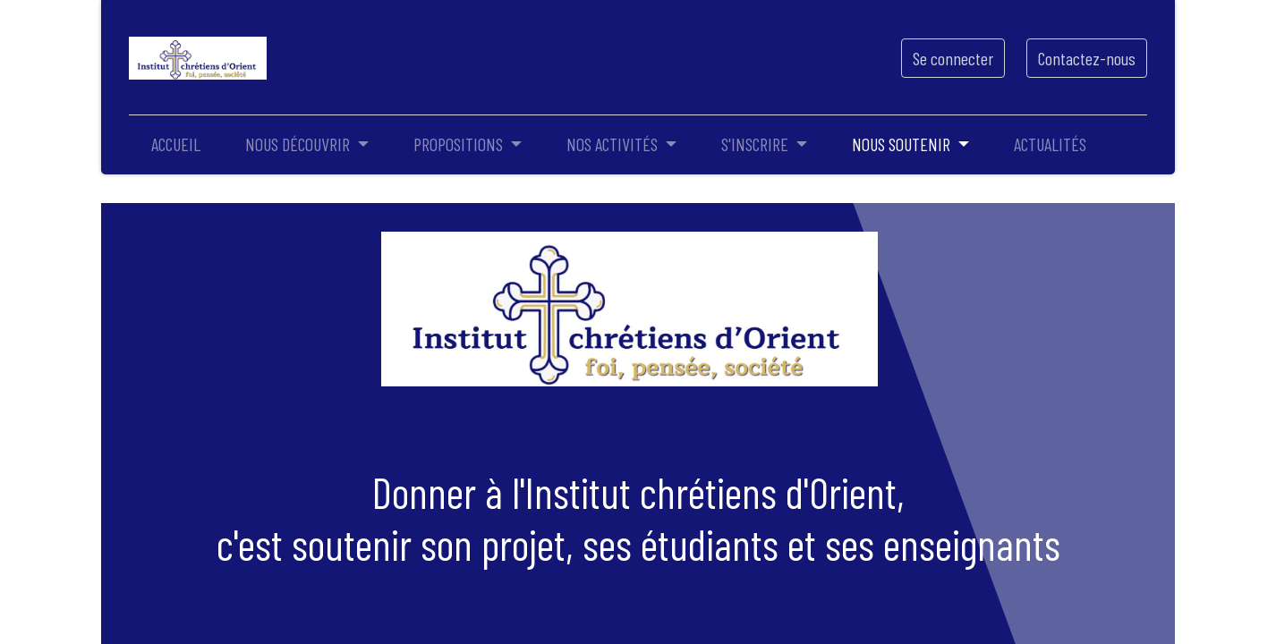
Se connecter (953, 58)
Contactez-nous (1087, 58)
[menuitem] (176, 144)
